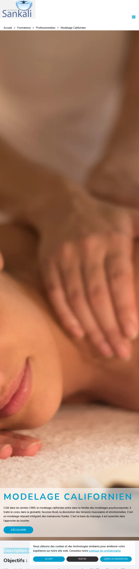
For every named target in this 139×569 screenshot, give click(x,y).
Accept (49, 559)
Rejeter (82, 559)
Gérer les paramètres (116, 559)
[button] (133, 9)
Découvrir (18, 530)
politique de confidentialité (105, 551)
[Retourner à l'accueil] (17, 9)
